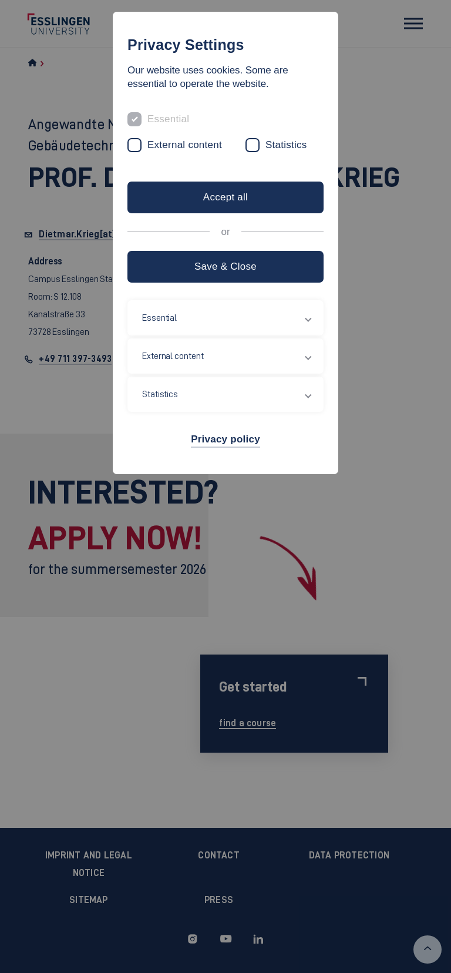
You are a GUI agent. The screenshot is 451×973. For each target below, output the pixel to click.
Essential (168, 119)
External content (184, 144)
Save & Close (225, 266)
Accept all (225, 197)
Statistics (286, 144)
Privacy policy (225, 439)
